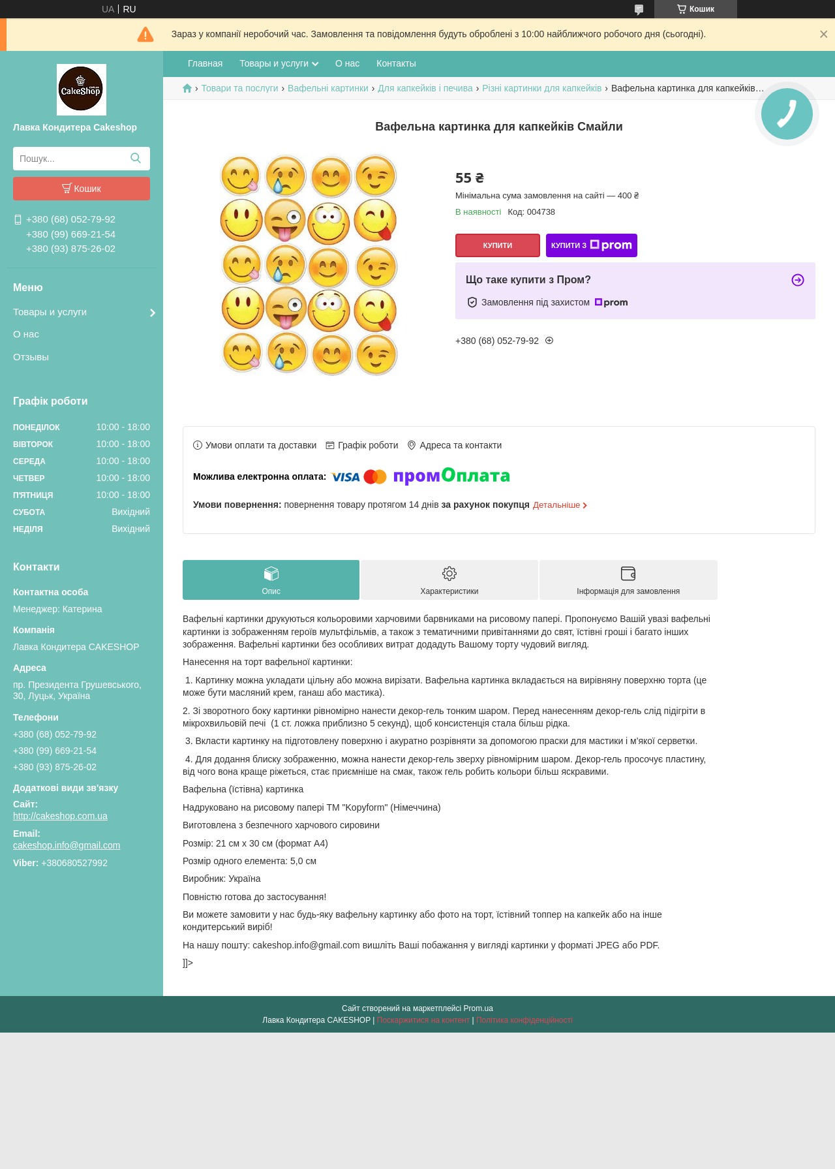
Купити (497, 245)
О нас (26, 333)
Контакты (396, 63)
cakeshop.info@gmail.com (66, 845)
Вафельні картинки (328, 88)
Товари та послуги (239, 88)
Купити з (591, 245)
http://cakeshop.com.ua (60, 816)
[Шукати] (135, 158)
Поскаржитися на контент (423, 1020)
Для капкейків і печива (425, 88)
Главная (205, 63)
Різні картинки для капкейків (541, 88)
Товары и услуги (50, 311)
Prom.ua (478, 1008)
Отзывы (31, 356)
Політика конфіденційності (524, 1020)
